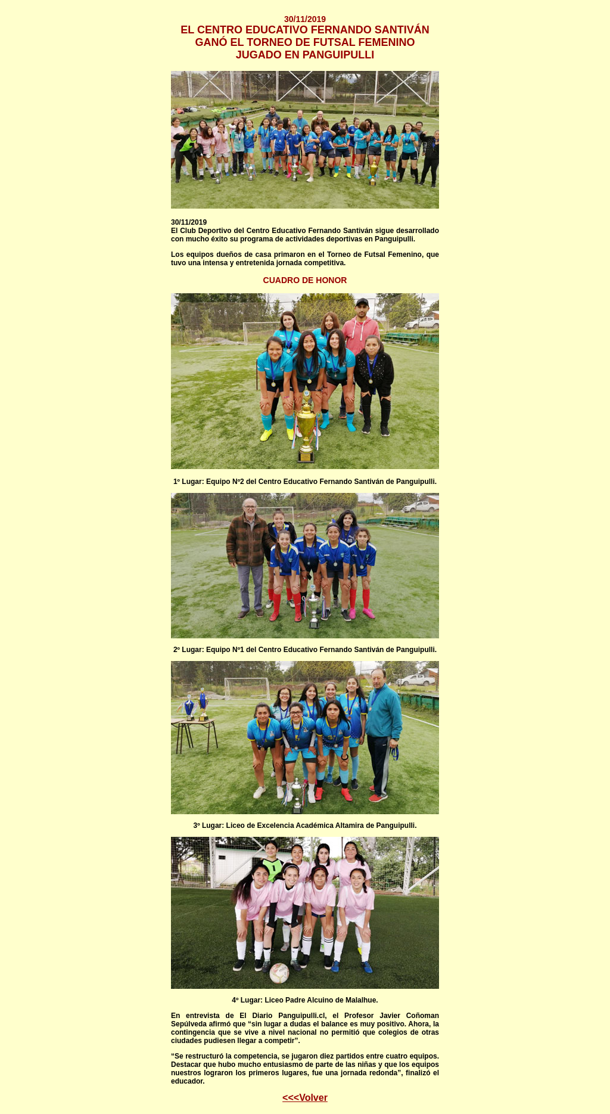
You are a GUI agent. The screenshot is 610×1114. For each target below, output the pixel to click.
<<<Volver (305, 1098)
